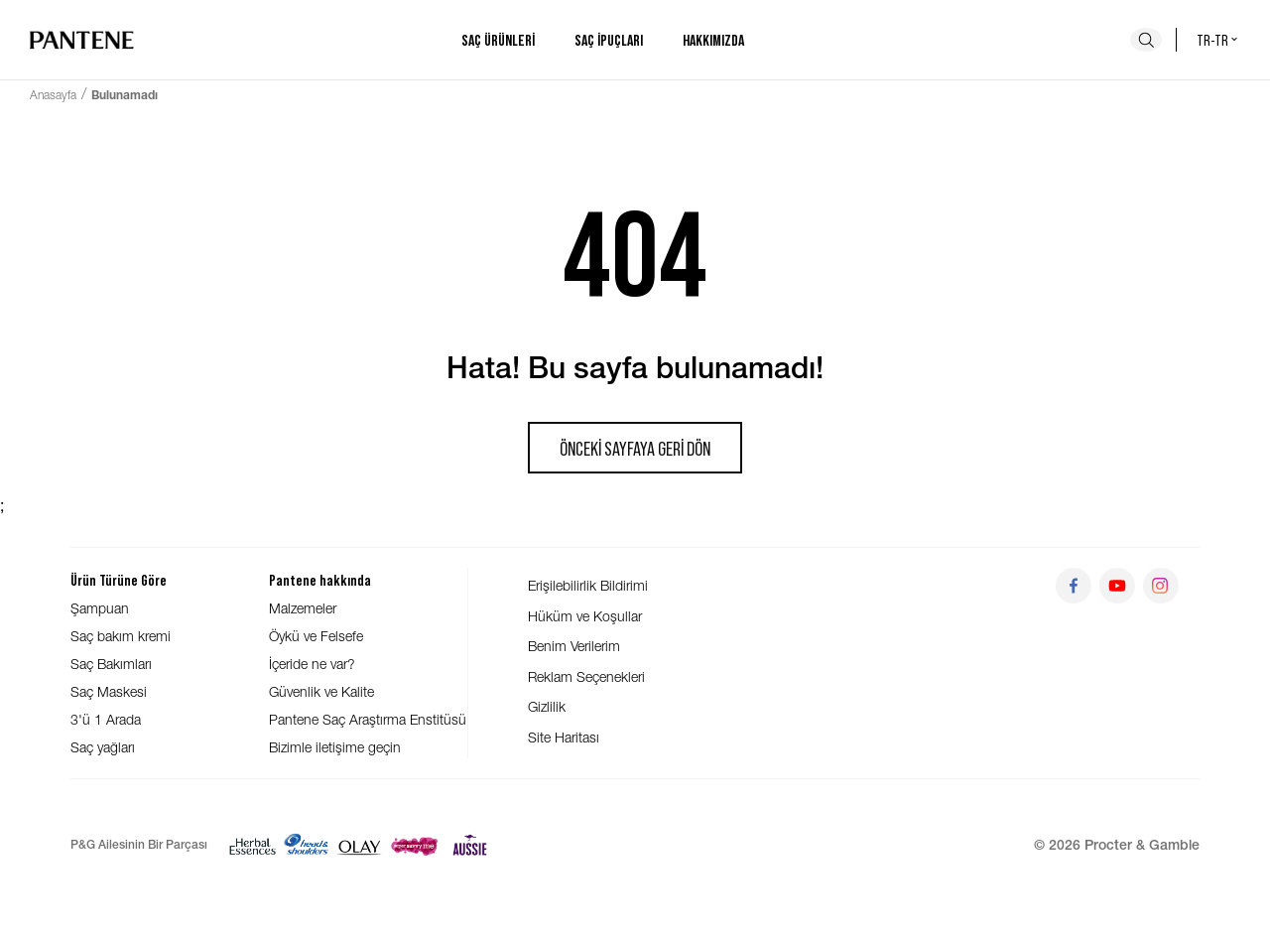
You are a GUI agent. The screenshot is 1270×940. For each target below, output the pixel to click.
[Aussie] (470, 845)
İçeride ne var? (312, 663)
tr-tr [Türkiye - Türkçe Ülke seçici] (1218, 39)
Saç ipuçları (608, 40)
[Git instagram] (1161, 586)
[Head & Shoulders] (306, 845)
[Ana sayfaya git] (82, 40)
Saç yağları (102, 747)
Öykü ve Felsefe (316, 635)
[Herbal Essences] (252, 845)
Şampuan (99, 608)
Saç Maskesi (108, 691)
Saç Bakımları (111, 663)
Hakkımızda (713, 40)
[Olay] (359, 845)
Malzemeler (302, 608)
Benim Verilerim (574, 645)
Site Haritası (563, 737)
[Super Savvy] (414, 845)
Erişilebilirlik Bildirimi (588, 585)
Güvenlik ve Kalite (321, 691)
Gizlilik (547, 706)
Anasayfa (53, 94)
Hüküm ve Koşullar (585, 615)
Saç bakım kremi (120, 635)
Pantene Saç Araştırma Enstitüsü (367, 719)
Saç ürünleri (498, 40)
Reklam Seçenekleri (586, 676)
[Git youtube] (1117, 586)
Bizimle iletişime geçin (335, 747)
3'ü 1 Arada (105, 719)
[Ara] (1146, 40)
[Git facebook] (1073, 586)
